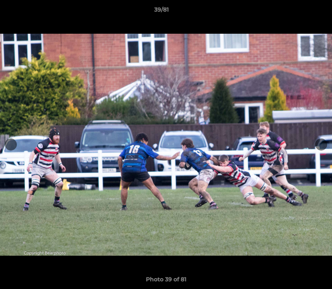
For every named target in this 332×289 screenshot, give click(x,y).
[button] (298, 11)
